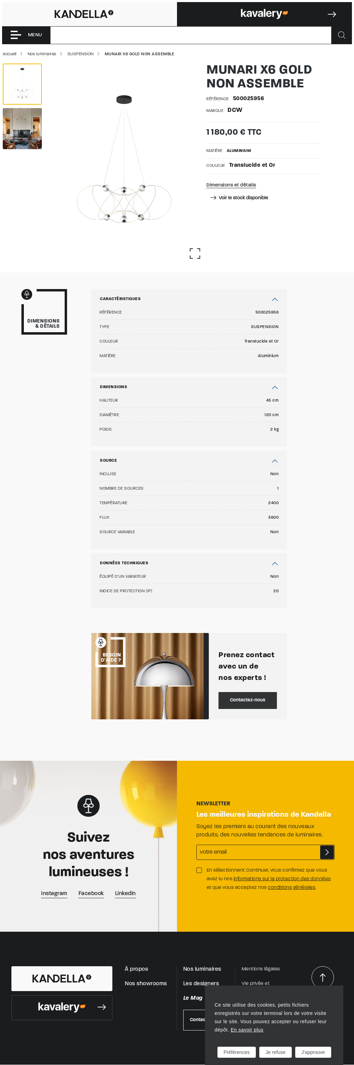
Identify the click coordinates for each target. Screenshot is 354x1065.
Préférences (237, 1052)
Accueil (10, 54)
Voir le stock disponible (239, 198)
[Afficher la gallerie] (195, 253)
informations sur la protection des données (282, 879)
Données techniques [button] (124, 563)
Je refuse (276, 1052)
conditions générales (291, 887)
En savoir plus (247, 1030)
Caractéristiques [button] (120, 299)
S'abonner (327, 852)
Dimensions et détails (231, 185)
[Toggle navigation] (26, 35)
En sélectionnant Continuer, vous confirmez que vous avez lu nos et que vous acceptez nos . (269, 879)
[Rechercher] (341, 35)
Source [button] (108, 461)
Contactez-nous (248, 700)
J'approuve (313, 1052)
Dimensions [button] (113, 387)
